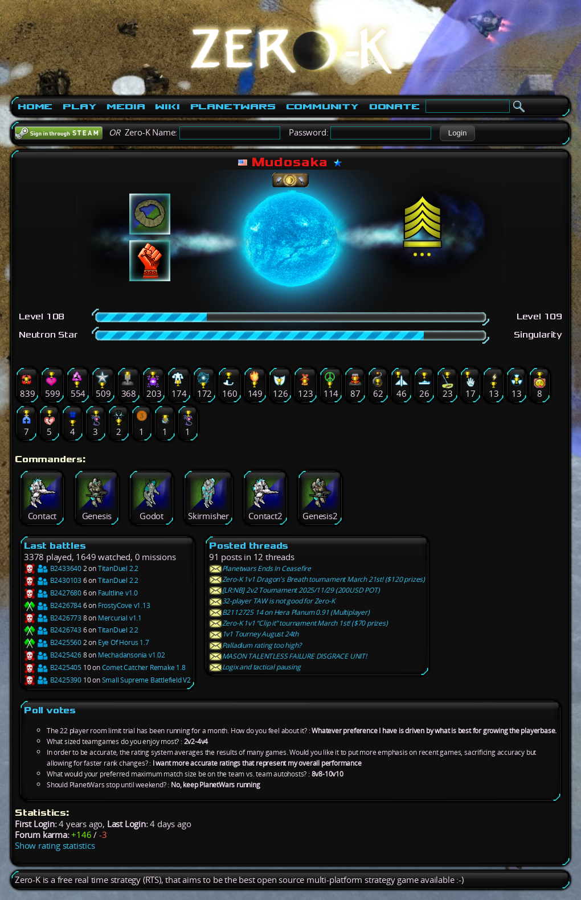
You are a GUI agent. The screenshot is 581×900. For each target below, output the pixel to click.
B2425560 (52, 642)
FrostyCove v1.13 (124, 605)
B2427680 (52, 593)
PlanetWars (233, 106)
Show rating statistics (55, 845)
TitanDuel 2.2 (118, 568)
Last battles (55, 546)
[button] (457, 133)
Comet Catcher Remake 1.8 (144, 667)
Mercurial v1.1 (120, 618)
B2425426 (52, 655)
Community (322, 106)
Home (35, 106)
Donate (394, 106)
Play (79, 106)
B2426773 (52, 618)
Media (126, 106)
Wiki (167, 106)
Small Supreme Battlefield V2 (146, 680)
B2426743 (52, 630)
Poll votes (50, 710)
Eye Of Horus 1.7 (123, 642)
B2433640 (52, 568)
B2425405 (52, 667)
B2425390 (52, 680)
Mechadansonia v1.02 (131, 655)
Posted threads (248, 546)
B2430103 (52, 580)
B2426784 (52, 605)
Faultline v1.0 (118, 593)
